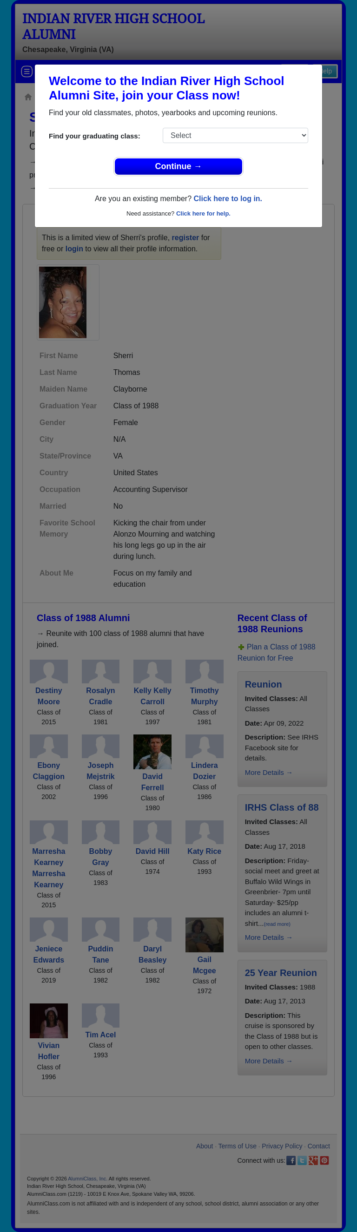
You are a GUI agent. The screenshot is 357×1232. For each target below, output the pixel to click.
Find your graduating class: (94, 136)
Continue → (178, 166)
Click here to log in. (227, 199)
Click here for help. (203, 213)
